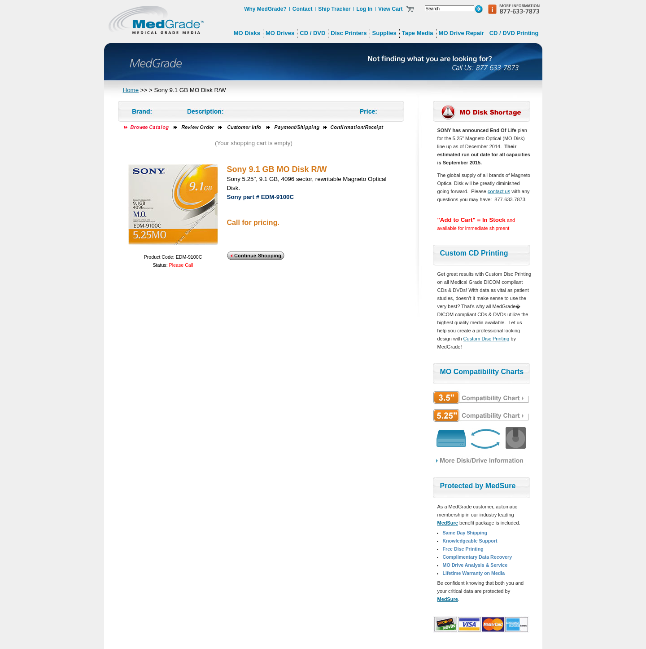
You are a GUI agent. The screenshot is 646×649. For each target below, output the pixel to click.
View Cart (390, 9)
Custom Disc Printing (486, 338)
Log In (364, 9)
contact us (499, 191)
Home (131, 90)
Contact (302, 9)
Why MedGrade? (265, 9)
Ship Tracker (334, 9)
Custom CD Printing (474, 253)
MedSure (447, 522)
